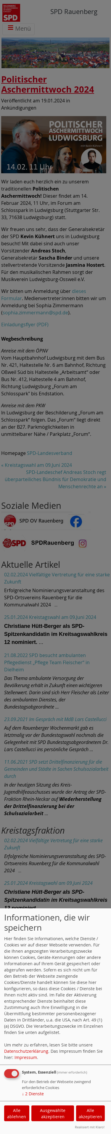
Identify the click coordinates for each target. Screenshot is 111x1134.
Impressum (26, 1057)
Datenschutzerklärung (26, 1051)
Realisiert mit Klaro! (89, 1127)
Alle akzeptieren (90, 1113)
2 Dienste (33, 1093)
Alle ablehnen (16, 1113)
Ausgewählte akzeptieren (52, 1113)
